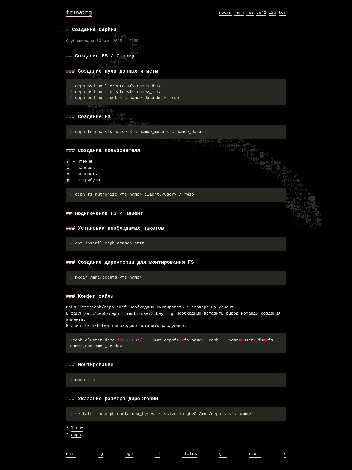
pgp (129, 454)
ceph (76, 435)
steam (255, 454)
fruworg (79, 13)
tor (282, 12)
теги (239, 12)
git (223, 454)
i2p (272, 12)
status (189, 454)
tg (100, 454)
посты (225, 12)
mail (71, 454)
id (157, 454)
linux (77, 428)
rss (250, 12)
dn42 (261, 12)
